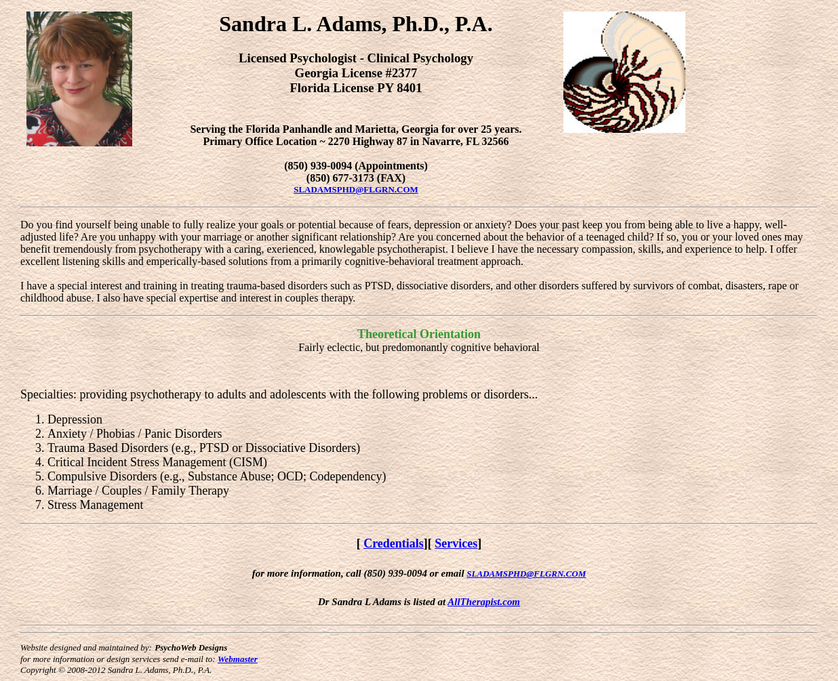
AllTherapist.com (483, 601)
